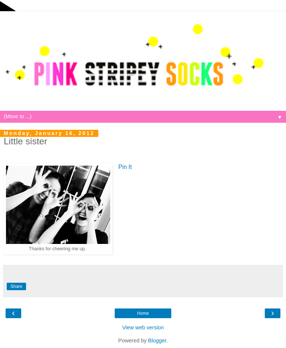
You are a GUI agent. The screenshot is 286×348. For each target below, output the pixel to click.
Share (16, 286)
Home (143, 313)
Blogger (157, 341)
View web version (143, 327)
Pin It (125, 167)
